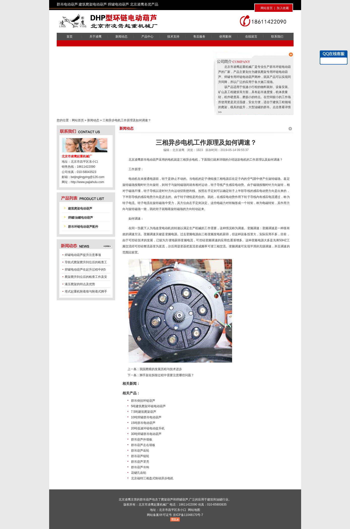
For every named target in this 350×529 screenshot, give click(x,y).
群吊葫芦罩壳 (140, 461)
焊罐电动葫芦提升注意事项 (83, 255)
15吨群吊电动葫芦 (143, 423)
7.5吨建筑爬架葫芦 (143, 412)
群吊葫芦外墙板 (141, 439)
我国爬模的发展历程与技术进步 (161, 369)
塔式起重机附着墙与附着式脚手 (86, 291)
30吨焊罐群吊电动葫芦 (146, 434)
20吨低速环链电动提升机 (148, 428)
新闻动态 (121, 36)
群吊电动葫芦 (150, 159)
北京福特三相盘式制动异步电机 (152, 478)
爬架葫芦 (167, 499)
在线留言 (251, 36)
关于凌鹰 (95, 36)
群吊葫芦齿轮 (140, 450)
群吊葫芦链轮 (140, 456)
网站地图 (194, 510)
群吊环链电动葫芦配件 (83, 226)
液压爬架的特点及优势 (80, 284)
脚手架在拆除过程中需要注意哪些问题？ (167, 375)
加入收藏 (283, 8)
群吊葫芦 (146, 499)
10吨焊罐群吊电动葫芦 (146, 417)
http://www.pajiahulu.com (87, 182)
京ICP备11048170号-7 (188, 515)
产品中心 (147, 36)
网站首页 (267, 8)
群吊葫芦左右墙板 (143, 445)
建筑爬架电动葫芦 (80, 208)
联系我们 (277, 36)
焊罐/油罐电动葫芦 (80, 217)
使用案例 (225, 36)
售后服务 (199, 36)
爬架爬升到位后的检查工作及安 (86, 277)
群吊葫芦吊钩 (140, 467)
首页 (70, 36)
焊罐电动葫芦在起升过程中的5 (85, 269)
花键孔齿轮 (138, 473)
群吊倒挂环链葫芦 (143, 400)
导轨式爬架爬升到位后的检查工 (86, 262)
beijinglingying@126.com (88, 177)
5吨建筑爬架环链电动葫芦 (148, 406)
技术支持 (173, 36)
